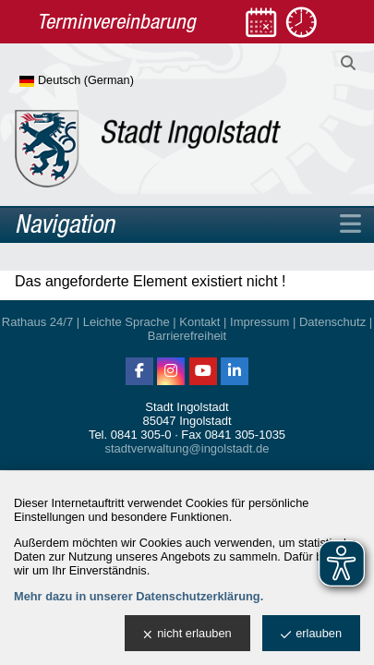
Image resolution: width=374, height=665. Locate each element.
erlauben (311, 634)
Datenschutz (332, 322)
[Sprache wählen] (106, 81)
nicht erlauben (187, 634)
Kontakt (199, 322)
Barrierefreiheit (187, 336)
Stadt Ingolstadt (186, 407)
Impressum (259, 322)
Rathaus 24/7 (37, 322)
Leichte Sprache (126, 322)
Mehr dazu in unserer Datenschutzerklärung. (138, 596)
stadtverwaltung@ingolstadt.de (187, 448)
